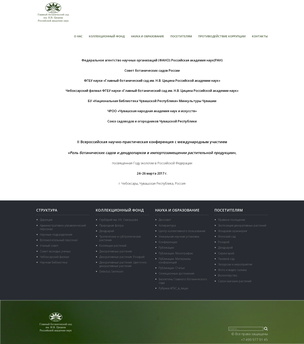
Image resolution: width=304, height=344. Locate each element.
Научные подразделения (56, 234)
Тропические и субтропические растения (120, 238)
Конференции (168, 242)
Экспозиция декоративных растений (242, 225)
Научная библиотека (53, 262)
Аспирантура (167, 225)
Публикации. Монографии (176, 253)
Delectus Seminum (111, 271)
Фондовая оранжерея (232, 231)
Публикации (166, 247)
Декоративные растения (115, 251)
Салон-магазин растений (234, 281)
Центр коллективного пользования (182, 231)
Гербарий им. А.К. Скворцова (118, 220)
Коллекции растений (112, 245)
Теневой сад (226, 259)
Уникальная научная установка (179, 236)
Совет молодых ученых (55, 251)
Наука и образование (147, 36)
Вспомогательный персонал (59, 240)
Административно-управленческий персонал (63, 227)
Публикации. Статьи (172, 268)
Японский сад (227, 236)
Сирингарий (226, 253)
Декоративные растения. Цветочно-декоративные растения (123, 264)
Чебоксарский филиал (54, 257)
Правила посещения (231, 220)
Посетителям (181, 36)
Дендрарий (106, 231)
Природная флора (111, 225)
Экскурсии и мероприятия (235, 264)
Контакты (260, 36)
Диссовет (165, 220)
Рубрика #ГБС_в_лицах (173, 288)
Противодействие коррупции (222, 36)
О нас (78, 36)
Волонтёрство (227, 275)
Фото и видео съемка (232, 270)
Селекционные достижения (176, 273)
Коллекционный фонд (107, 36)
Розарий (223, 242)
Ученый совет (49, 245)
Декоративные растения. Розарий (121, 257)
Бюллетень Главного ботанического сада (183, 281)
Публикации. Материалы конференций (175, 260)
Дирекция (46, 220)
